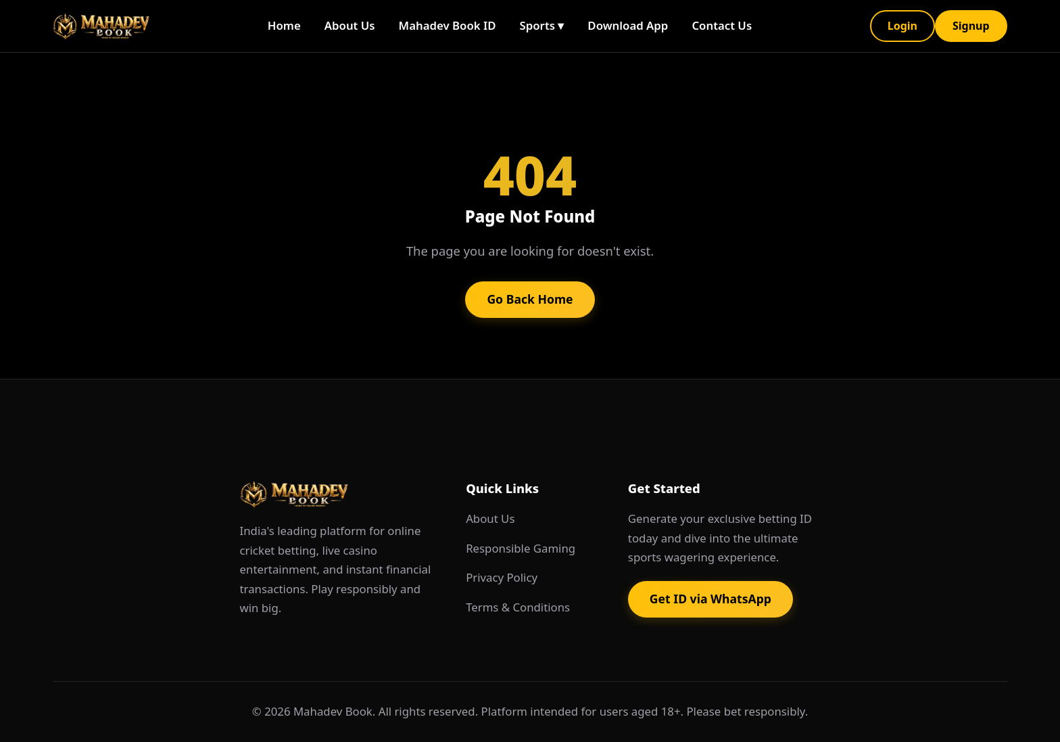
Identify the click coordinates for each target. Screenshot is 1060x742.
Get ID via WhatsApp (710, 598)
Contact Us (722, 25)
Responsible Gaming (520, 548)
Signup (971, 25)
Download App (627, 25)
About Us (349, 25)
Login (902, 25)
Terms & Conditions (518, 607)
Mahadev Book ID (447, 25)
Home (284, 25)
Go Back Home (530, 299)
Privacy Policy (501, 577)
